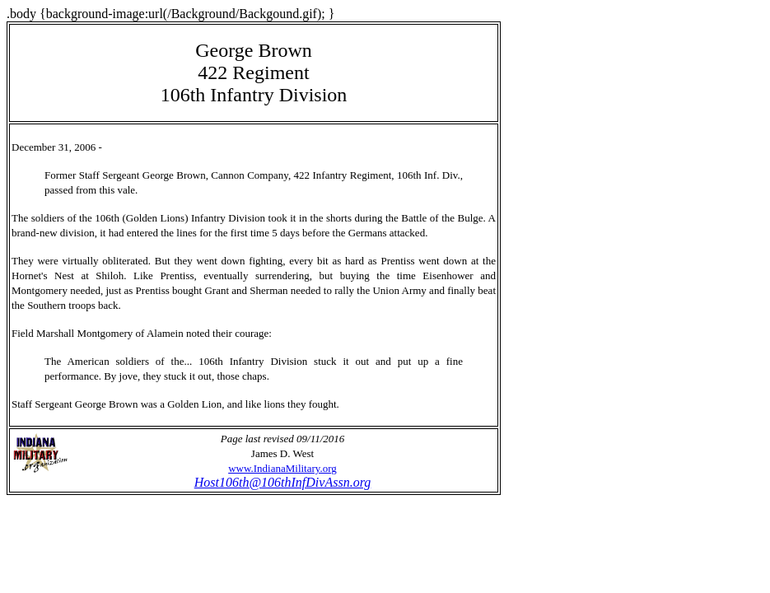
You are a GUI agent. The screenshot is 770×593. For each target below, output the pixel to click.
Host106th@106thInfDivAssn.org (282, 482)
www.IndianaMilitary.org (282, 468)
